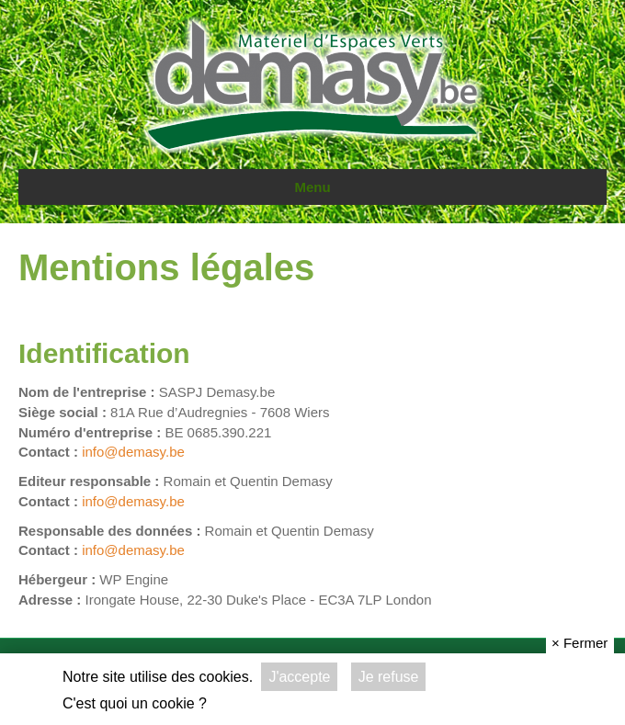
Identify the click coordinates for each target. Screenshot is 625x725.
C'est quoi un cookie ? (134, 703)
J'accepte (299, 677)
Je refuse (388, 677)
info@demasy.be (133, 451)
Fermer (579, 643)
